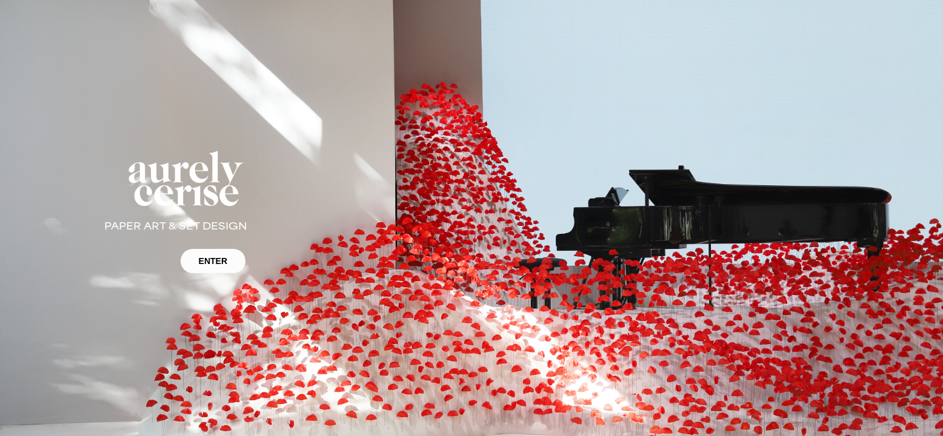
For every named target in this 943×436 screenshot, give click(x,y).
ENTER (213, 261)
